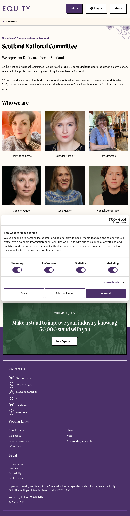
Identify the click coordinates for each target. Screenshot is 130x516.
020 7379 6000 (22, 385)
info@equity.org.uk (23, 391)
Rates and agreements (79, 441)
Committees (11, 21)
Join (74, 8)
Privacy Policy (16, 464)
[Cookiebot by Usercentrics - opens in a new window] (111, 220)
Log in (96, 8)
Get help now (20, 378)
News (69, 430)
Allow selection (65, 293)
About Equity (16, 430)
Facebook (18, 405)
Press (69, 435)
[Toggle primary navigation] (118, 8)
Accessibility (15, 473)
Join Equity (64, 341)
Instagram (18, 412)
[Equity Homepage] (16, 9)
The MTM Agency (32, 497)
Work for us (15, 446)
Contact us (15, 435)
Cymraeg (13, 468)
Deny (24, 293)
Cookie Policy (16, 478)
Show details (112, 282)
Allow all (106, 293)
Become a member (20, 441)
